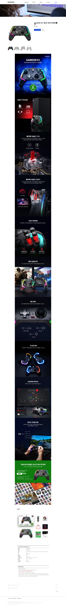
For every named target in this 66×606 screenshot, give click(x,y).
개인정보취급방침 (14, 598)
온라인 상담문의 (37, 29)
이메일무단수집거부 (19, 598)
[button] (31, 33)
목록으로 (43, 29)
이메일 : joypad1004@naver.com (39, 602)
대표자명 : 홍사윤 (13, 601)
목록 (57, 591)
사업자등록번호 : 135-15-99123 (19, 601)
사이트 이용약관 (9, 598)
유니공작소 (9, 601)
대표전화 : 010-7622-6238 (31, 602)
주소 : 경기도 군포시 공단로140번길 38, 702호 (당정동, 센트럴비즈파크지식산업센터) (17, 602)
